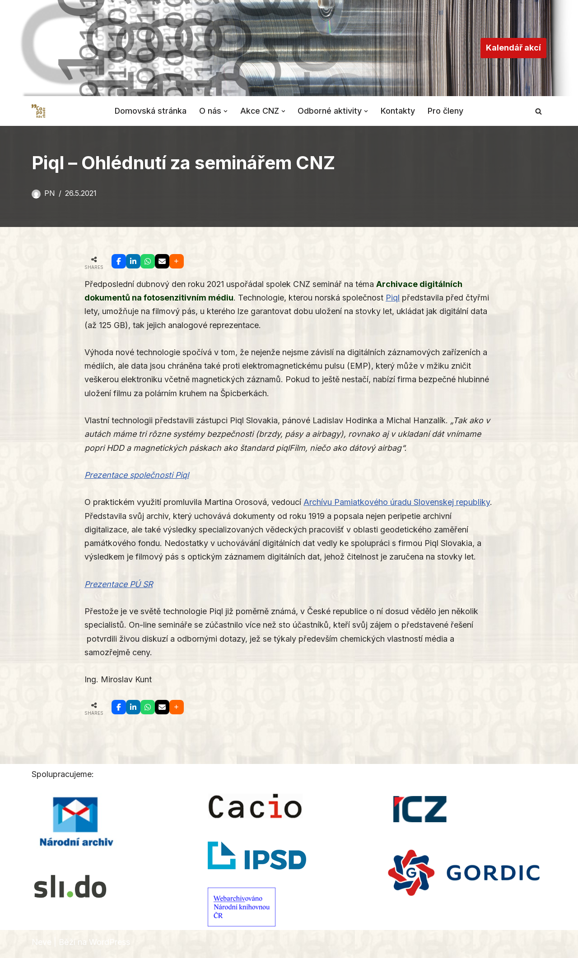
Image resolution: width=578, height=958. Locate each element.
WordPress (109, 945)
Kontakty (399, 111)
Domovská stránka (150, 111)
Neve (41, 945)
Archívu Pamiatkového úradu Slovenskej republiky (396, 504)
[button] (226, 111)
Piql (393, 298)
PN (49, 193)
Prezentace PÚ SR (119, 586)
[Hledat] (538, 111)
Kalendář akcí (513, 47)
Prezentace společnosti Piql (137, 476)
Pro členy (446, 111)
